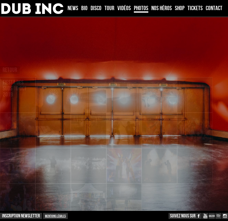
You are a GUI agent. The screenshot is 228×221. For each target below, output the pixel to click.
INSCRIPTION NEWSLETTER (21, 216)
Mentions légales (55, 216)
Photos (141, 8)
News (73, 8)
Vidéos (124, 8)
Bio (84, 8)
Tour (109, 8)
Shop (179, 8)
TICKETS (195, 8)
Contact (214, 8)
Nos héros (161, 8)
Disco (96, 8)
